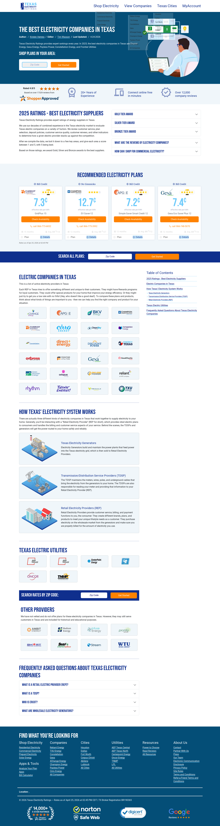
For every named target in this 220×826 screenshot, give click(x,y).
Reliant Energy (57, 747)
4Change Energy (58, 761)
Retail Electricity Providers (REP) (161, 300)
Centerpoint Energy (121, 754)
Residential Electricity (29, 747)
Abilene (84, 761)
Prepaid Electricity (28, 754)
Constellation (56, 754)
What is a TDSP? (30, 693)
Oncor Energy (118, 757)
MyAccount (191, 6)
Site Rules (178, 771)
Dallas (84, 751)
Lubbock (85, 764)
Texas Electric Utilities (157, 305)
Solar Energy (25, 757)
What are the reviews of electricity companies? (142, 143)
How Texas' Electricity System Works (164, 288)
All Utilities (117, 767)
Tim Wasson (63, 37)
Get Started (63, 65)
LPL (114, 764)
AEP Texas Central (121, 747)
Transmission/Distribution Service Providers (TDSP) (168, 296)
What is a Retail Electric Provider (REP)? (45, 685)
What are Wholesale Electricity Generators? (47, 711)
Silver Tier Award (125, 123)
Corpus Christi (88, 757)
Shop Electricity (106, 6)
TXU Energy (55, 751)
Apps (21, 772)
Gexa (52, 757)
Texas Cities (167, 6)
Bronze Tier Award (125, 132)
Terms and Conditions (184, 774)
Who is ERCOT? (30, 702)
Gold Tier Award (124, 114)
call (42, 226)
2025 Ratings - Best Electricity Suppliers (166, 278)
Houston (85, 747)
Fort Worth (86, 754)
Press (176, 754)
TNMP (115, 761)
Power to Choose (151, 747)
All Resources (149, 754)
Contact (177, 747)
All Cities (85, 767)
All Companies (57, 774)
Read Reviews (149, 751)
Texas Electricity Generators (159, 293)
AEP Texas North (120, 751)
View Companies (138, 6)
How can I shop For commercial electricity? (139, 151)
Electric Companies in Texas (160, 283)
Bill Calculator (26, 775)
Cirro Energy (56, 771)
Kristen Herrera (37, 37)
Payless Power (57, 767)
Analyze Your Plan (28, 768)
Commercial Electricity (30, 751)
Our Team (178, 757)
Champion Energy (58, 764)
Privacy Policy (180, 767)
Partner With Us (181, 751)
